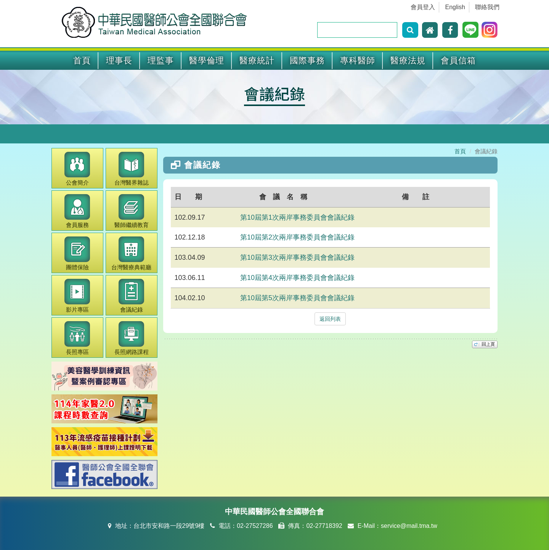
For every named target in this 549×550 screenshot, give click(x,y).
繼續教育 (131, 211)
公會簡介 (77, 169)
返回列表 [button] (330, 319)
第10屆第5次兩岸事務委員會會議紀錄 (297, 298)
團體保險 (77, 253)
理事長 (119, 60)
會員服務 (77, 211)
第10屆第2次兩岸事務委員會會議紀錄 (297, 237)
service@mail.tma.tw (409, 526)
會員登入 (423, 7)
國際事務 (307, 60)
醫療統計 (256, 60)
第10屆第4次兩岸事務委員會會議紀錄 (297, 277)
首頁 (82, 60)
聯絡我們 (487, 7)
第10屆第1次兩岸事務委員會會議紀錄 (297, 217)
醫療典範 (131, 253)
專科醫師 (357, 60)
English (455, 7)
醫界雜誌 (131, 169)
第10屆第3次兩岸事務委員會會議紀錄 (297, 257)
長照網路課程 (131, 338)
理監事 (161, 60)
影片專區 (77, 296)
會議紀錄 (274, 93)
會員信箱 (458, 60)
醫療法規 (407, 60)
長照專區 (77, 338)
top (485, 344)
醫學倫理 (206, 60)
